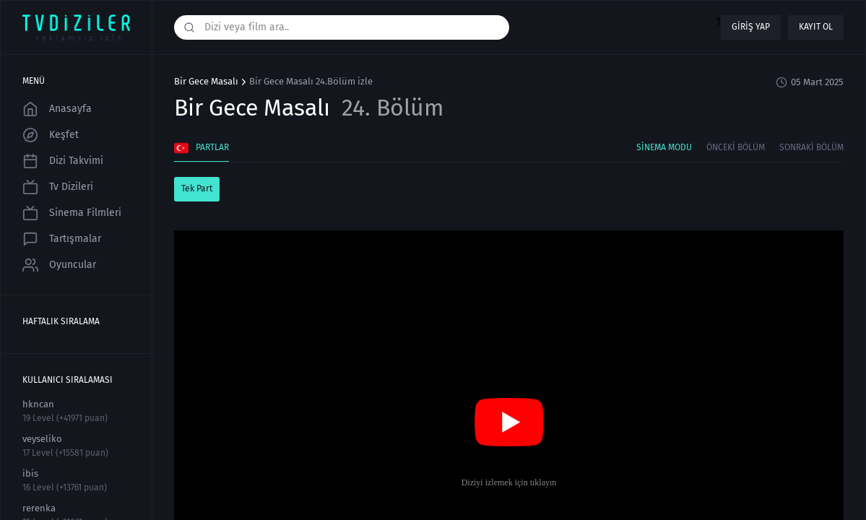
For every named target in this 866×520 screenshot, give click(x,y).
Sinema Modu (664, 147)
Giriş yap (751, 27)
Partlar (201, 148)
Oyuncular (59, 265)
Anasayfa (57, 109)
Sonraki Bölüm (811, 147)
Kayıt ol (816, 27)
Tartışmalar (61, 239)
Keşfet (50, 135)
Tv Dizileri (57, 187)
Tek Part (196, 188)
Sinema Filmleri (71, 213)
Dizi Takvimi (62, 161)
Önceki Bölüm (735, 147)
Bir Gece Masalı (206, 82)
